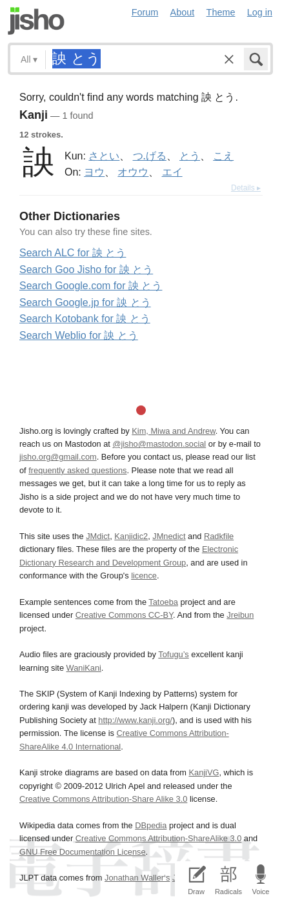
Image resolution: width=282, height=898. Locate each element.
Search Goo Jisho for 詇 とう (86, 269)
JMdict (98, 536)
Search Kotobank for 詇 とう (84, 318)
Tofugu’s (173, 654)
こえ (223, 155)
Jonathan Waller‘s (137, 878)
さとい (103, 155)
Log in (259, 12)
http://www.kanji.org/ (135, 720)
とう (189, 155)
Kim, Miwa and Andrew (173, 431)
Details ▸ (246, 187)
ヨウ (94, 172)
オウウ (132, 172)
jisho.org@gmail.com (58, 457)
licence (144, 575)
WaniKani (83, 668)
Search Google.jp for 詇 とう (85, 302)
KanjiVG (203, 772)
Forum (145, 12)
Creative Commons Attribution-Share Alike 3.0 (103, 799)
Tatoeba (163, 602)
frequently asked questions (77, 470)
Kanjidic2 (131, 536)
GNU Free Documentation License (82, 852)
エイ (172, 172)
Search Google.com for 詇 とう (90, 285)
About (182, 12)
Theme (221, 12)
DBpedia (150, 825)
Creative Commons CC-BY (124, 615)
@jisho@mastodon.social (159, 444)
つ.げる (149, 155)
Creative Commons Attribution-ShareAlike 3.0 (158, 838)
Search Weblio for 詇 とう (78, 335)
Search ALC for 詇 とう (72, 252)
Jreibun (240, 615)
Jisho (36, 21)
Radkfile (219, 536)
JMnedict (168, 536)
